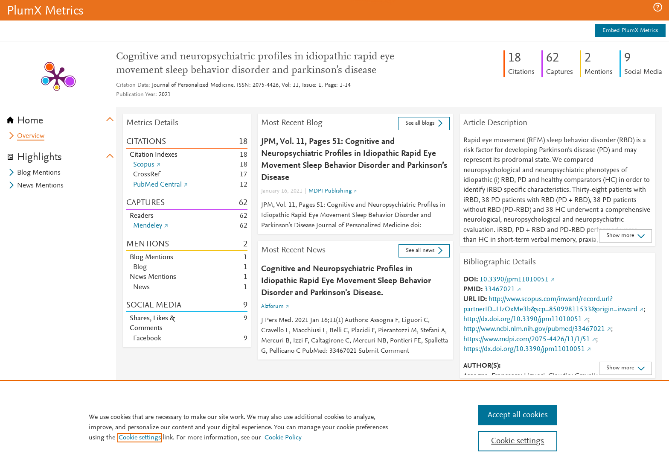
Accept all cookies (518, 415)
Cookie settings (140, 437)
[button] (657, 7)
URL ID (474, 299)
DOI (469, 279)
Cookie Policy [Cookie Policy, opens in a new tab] (283, 437)
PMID (472, 289)
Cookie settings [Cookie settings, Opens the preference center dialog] (517, 441)
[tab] (61, 118)
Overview (30, 136)
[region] (334, 427)
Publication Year (135, 95)
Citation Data (132, 85)
